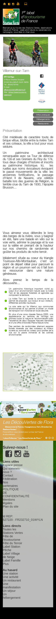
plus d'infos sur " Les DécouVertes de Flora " (23, 438)
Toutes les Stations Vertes (13, 531)
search (36, 4)
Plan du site (11, 506)
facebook (9, 4)
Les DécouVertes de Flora (28, 422)
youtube (19, 4)
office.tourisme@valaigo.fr (14, 90)
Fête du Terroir (12, 543)
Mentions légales (9, 501)
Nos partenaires (10, 484)
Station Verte (11, 17)
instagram (13, 4)
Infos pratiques (43, 115)
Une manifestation (12, 585)
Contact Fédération (10, 477)
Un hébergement (11, 596)
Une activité (11, 577)
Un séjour (9, 590)
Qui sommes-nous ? (12, 470)
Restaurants (43, 124)
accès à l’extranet (25, 4)
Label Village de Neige (11, 555)
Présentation (43, 111)
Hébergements (43, 119)
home (4, 4)
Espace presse (13, 465)
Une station (10, 573)
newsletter (31, 4)
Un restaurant (12, 580)
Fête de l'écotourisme (11, 538)
